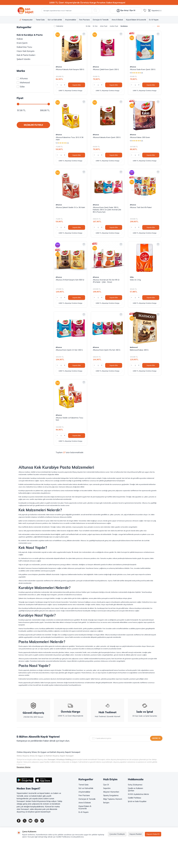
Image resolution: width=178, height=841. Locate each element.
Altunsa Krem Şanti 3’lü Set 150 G (106, 350)
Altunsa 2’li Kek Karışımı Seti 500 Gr (70, 280)
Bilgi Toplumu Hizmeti (112, 799)
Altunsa (22, 78)
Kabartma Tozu (24, 47)
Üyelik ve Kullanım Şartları (135, 789)
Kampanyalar (26, 19)
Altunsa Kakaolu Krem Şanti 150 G (107, 137)
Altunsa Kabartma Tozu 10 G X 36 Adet (69, 138)
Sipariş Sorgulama (110, 795)
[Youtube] (32, 821)
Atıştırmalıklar (70, 20)
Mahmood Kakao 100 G (139, 350)
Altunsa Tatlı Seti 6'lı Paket (141, 207)
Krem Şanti (22, 43)
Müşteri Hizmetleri (111, 792)
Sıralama (124, 26)
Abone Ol (156, 738)
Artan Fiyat (103, 26)
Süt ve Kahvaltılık (55, 20)
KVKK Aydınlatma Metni (138, 794)
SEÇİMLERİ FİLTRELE (33, 125)
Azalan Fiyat (114, 26)
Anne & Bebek (117, 20)
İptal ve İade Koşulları (137, 801)
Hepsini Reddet (136, 834)
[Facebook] (19, 821)
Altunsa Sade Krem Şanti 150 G (142, 69)
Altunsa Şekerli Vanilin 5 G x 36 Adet (70, 207)
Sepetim (107, 788)
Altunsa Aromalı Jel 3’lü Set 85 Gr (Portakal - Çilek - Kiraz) (106, 281)
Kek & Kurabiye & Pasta (30, 35)
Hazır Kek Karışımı (25, 51)
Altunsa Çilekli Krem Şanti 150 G (106, 69)
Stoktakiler (58, 26)
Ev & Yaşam (153, 20)
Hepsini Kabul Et (153, 834)
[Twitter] (25, 821)
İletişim (106, 802)
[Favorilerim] (145, 10)
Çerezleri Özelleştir (117, 834)
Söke (21, 86)
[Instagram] (39, 821)
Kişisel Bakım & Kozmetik (136, 20)
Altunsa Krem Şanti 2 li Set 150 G (69, 350)
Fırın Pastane (84, 20)
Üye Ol (106, 784)
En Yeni (95, 26)
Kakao (20, 38)
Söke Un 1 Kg (135, 280)
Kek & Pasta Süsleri (26, 55)
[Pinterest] (46, 821)
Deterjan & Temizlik (101, 20)
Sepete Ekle (76, 85)
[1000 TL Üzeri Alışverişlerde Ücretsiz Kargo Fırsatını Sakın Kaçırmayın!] (89, 2)
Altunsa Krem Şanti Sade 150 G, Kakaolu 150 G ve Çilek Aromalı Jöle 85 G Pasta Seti (107, 209)
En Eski (88, 26)
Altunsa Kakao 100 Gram (140, 137)
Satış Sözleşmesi (135, 784)
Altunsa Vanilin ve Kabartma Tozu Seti (69, 419)
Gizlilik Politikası (134, 798)
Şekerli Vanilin (23, 59)
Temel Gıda (40, 20)
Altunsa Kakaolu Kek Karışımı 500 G (70, 69)
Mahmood (23, 82)
